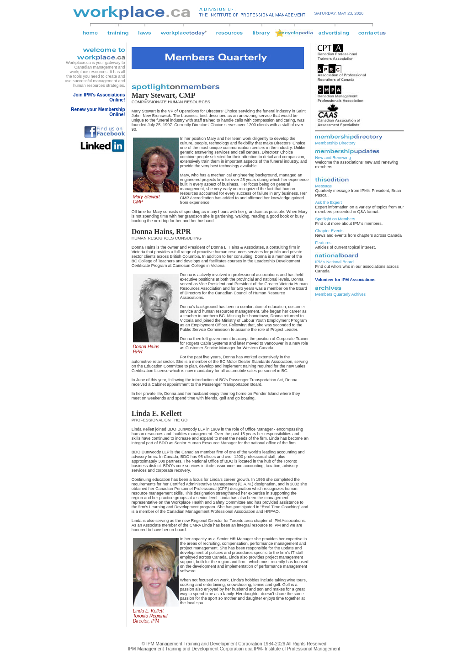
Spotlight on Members (335, 219)
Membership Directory (335, 143)
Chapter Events (329, 231)
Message (323, 186)
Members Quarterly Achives (340, 294)
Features (323, 242)
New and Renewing (333, 157)
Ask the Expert (328, 202)
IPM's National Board (334, 262)
